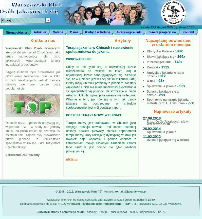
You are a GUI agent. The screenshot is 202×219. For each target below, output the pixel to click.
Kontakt (152, 67)
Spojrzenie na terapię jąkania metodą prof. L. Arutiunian (168, 101)
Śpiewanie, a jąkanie (161, 86)
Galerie (58, 32)
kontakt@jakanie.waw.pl (130, 191)
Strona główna (16, 32)
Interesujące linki (129, 32)
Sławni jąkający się (162, 32)
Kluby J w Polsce (97, 32)
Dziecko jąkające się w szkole (166, 138)
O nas (74, 32)
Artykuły (40, 32)
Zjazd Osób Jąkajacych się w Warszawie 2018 (166, 121)
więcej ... (72, 158)
